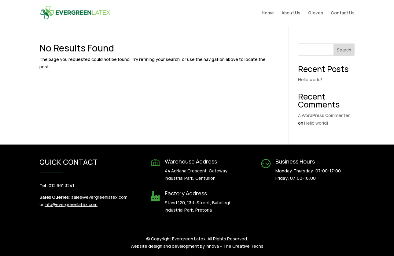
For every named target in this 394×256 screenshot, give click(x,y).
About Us (291, 13)
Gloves (315, 13)
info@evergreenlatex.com (71, 204)
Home (268, 13)
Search (344, 50)
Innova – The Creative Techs (234, 246)
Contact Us (343, 13)
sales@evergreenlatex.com (99, 197)
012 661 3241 (61, 185)
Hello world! (310, 79)
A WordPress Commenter (324, 115)
